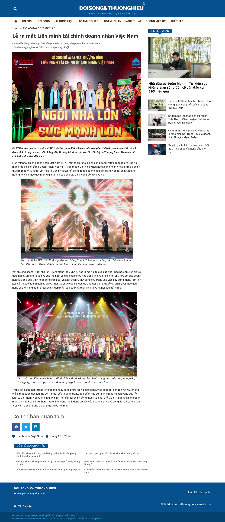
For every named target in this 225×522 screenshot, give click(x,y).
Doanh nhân (112, 21)
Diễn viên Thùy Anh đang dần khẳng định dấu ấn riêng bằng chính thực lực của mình (57, 43)
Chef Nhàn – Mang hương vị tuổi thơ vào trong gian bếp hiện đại (49, 469)
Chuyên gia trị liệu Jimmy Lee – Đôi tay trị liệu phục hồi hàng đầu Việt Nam (188, 149)
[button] (15, 9)
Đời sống (45, 21)
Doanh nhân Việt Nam (29, 436)
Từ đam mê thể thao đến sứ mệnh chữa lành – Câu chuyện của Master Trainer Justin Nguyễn (189, 119)
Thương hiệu (65, 21)
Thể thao (177, 21)
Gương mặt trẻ (156, 21)
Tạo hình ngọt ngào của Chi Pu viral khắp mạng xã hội (41, 47)
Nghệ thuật (134, 21)
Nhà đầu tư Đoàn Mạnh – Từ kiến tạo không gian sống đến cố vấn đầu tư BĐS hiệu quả (178, 87)
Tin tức (27, 21)
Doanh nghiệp (89, 21)
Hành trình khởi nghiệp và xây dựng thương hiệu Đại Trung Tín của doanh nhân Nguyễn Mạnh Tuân (189, 134)
